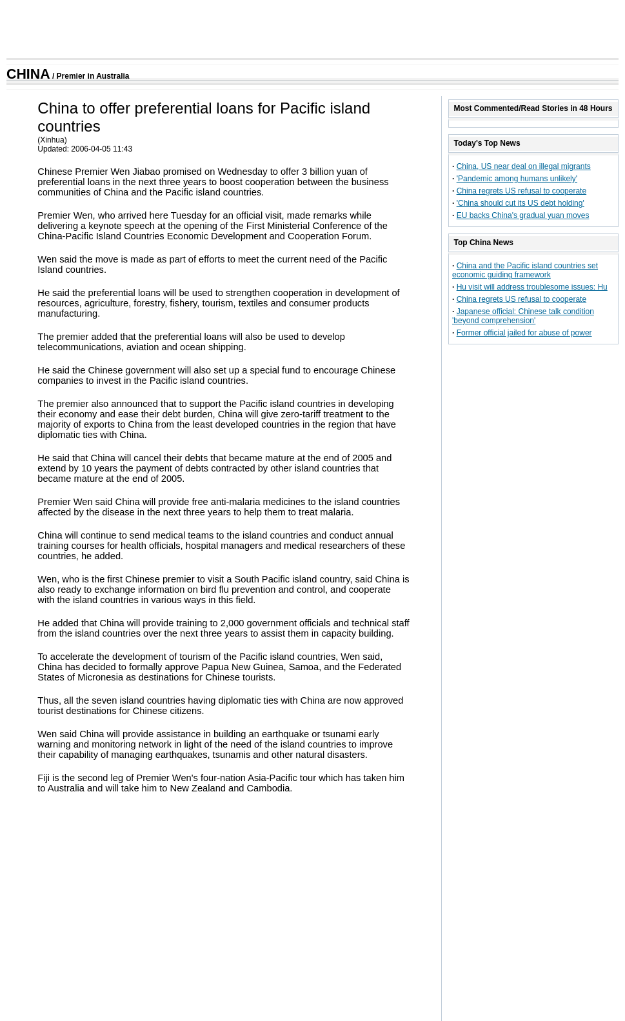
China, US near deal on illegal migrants (524, 166)
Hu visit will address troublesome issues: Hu (532, 287)
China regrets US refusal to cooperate (521, 190)
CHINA (28, 74)
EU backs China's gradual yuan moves (523, 215)
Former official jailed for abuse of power (524, 332)
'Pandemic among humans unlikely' (517, 178)
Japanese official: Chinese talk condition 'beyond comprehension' (523, 316)
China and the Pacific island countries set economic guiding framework (525, 270)
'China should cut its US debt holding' (520, 203)
